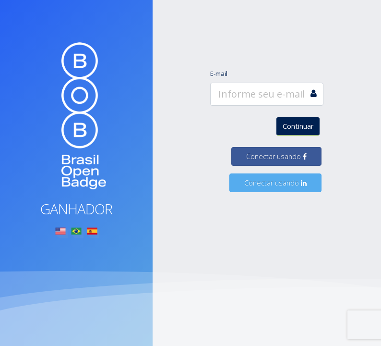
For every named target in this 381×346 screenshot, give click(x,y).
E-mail (218, 73)
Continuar (298, 126)
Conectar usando (276, 156)
